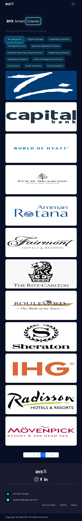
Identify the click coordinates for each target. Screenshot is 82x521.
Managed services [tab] (17, 46)
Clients (63, 505)
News (74, 505)
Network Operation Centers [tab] (46, 46)
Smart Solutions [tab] (33, 66)
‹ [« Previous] (25, 455)
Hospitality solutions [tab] (59, 39)
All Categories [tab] (15, 39)
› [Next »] (56, 455)
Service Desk (48, 505)
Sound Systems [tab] (55, 66)
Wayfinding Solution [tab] (59, 52)
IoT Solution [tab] (13, 66)
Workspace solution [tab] (18, 59)
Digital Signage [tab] (35, 39)
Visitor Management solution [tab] (48, 59)
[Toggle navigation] (73, 3)
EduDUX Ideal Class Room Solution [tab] (25, 52)
